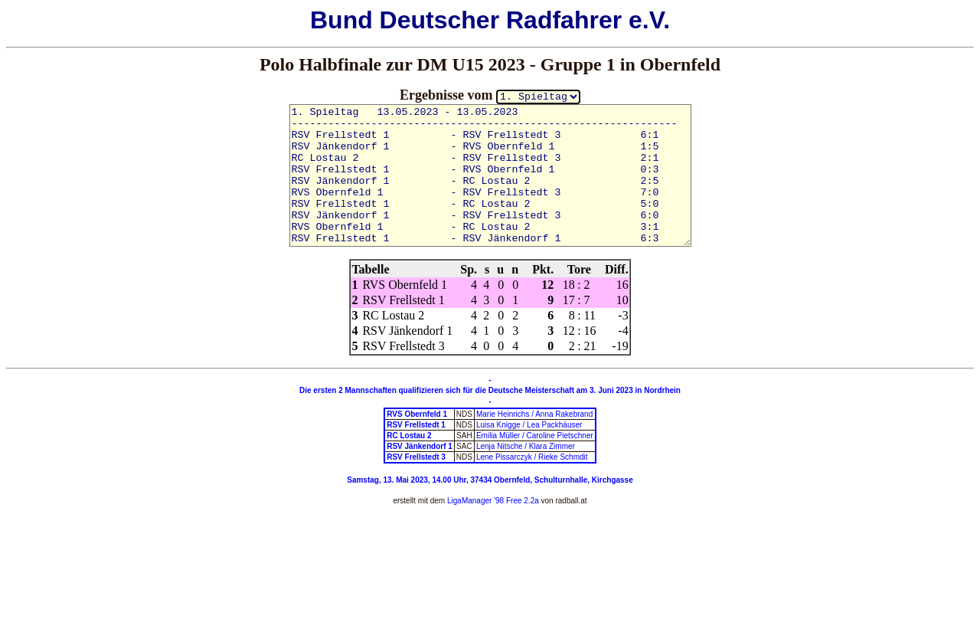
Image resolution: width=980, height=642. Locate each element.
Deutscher (440, 20)
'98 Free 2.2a (515, 500)
